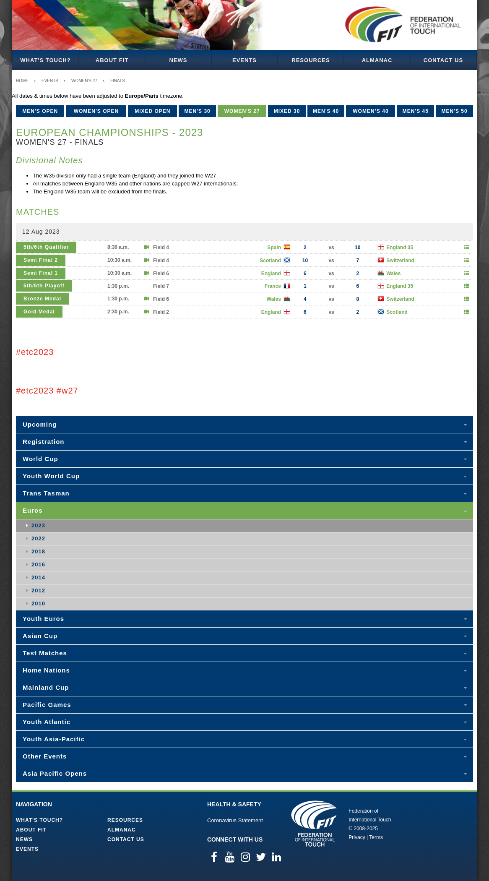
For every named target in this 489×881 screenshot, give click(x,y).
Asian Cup (40, 635)
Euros (33, 510)
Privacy (357, 837)
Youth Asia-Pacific (54, 739)
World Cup (40, 458)
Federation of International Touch (314, 823)
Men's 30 (198, 111)
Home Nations (46, 670)
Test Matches (45, 653)
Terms (376, 837)
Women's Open (96, 111)
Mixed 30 (287, 111)
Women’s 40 (370, 111)
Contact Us (443, 60)
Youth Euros (43, 618)
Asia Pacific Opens (55, 773)
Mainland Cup (46, 687)
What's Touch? (45, 60)
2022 (38, 538)
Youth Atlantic (46, 721)
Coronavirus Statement (235, 820)
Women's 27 (84, 80)
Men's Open (40, 111)
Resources (310, 60)
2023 (38, 525)
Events (244, 60)
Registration (44, 441)
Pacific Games (47, 704)
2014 (38, 577)
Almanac (377, 60)
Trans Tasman (46, 493)
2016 (38, 564)
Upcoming (40, 424)
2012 (38, 590)
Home (22, 80)
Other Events (45, 756)
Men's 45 (416, 111)
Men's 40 (326, 111)
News (178, 60)
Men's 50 (454, 111)
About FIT (112, 60)
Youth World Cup (51, 476)
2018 (38, 551)
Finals (117, 80)
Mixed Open (152, 111)
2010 (38, 603)
